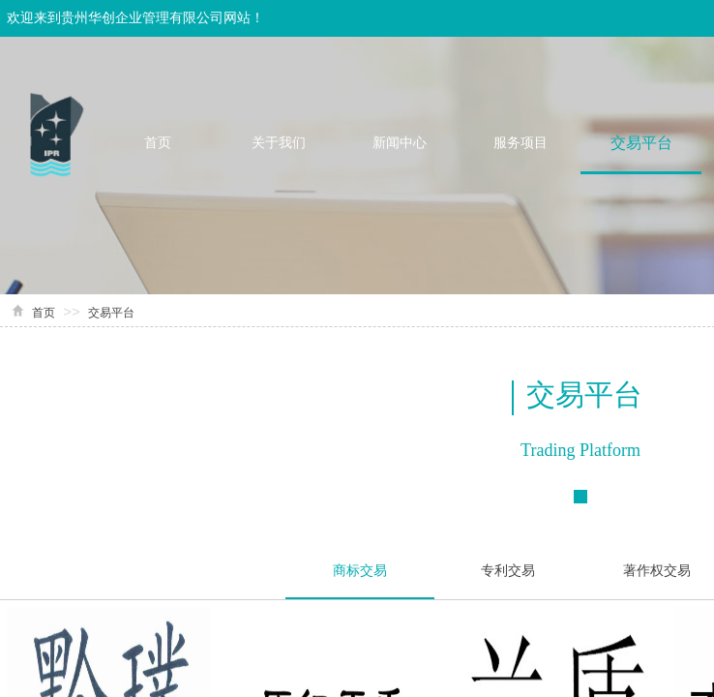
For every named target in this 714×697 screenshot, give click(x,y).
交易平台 (641, 143)
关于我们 (279, 143)
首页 (157, 143)
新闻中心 (399, 143)
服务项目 (520, 143)
